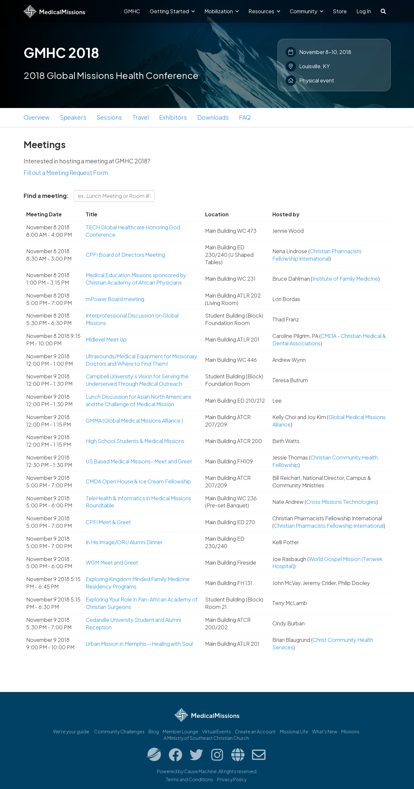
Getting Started (172, 11)
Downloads (213, 117)
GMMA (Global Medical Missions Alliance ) (134, 420)
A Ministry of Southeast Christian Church (206, 738)
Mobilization (221, 11)
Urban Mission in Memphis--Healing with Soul (139, 643)
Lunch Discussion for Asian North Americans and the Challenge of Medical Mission (138, 400)
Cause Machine (200, 771)
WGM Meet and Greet (112, 562)
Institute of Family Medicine (345, 278)
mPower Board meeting (115, 299)
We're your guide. (71, 731)
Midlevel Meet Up (106, 339)
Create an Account (255, 731)
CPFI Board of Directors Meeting (125, 254)
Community (306, 11)
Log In (363, 11)
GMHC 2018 (61, 52)
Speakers (73, 117)
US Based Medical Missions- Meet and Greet (139, 461)
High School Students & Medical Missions (135, 441)
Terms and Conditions (189, 779)
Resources (264, 11)
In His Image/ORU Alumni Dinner (124, 542)
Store (340, 11)
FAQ (245, 117)
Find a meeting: (46, 195)
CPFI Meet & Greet (108, 522)
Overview (36, 117)
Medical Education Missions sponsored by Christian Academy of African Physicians (136, 279)
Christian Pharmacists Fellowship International (317, 255)
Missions (350, 731)
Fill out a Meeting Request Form (66, 172)
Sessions (109, 117)
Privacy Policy (231, 779)
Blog (153, 731)
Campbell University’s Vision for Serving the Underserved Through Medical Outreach (137, 380)
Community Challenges (119, 731)
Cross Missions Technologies (341, 501)
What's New (324, 731)
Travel (140, 117)
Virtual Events (216, 731)
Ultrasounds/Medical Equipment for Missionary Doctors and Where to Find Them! (141, 360)
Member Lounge (180, 731)
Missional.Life (294, 731)
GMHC (132, 11)
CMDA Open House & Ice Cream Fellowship (138, 481)
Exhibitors (173, 117)
